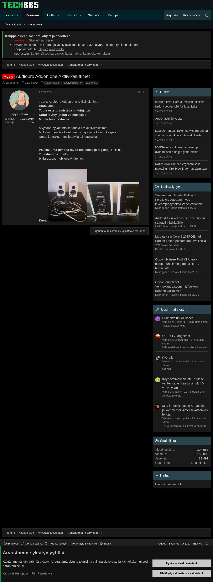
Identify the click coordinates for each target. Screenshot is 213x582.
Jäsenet (71, 15)
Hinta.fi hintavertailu (169, 484)
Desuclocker (199, 462)
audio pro (91, 82)
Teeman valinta (32, 543)
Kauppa (113, 15)
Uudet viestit (35, 24)
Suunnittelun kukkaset (177, 318)
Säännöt (94, 15)
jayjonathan (13, 82)
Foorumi (32, 15)
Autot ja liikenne (171, 395)
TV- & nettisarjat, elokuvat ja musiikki (184, 425)
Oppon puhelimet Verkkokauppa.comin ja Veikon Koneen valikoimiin (176, 286)
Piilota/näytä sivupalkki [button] (83, 543)
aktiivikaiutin (53, 82)
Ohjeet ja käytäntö (51, 49)
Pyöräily (167, 357)
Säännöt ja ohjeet (41, 40)
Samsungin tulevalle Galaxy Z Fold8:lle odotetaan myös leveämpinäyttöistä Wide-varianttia (179, 199)
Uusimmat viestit (173, 309)
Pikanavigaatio (13, 24)
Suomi (105, 543)
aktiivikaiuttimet (73, 82)
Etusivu (197, 543)
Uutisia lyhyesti (172, 187)
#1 (144, 92)
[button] (58, 15)
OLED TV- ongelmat (176, 336)
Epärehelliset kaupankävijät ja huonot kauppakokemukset (70, 53)
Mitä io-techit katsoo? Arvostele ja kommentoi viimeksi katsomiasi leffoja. (185, 410)
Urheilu (166, 368)
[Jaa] (138, 92)
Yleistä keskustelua (173, 325)
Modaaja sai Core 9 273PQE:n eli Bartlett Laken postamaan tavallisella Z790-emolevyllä (180, 241)
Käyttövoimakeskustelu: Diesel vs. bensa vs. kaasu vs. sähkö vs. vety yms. (183, 383)
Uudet (162, 543)
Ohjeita (186, 543)
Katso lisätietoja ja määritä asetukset (28, 573)
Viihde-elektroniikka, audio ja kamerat (184, 347)
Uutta (51, 15)
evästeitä (46, 561)
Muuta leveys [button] (59, 543)
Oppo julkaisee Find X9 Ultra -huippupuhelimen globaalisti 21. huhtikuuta (177, 264)
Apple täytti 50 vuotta (168, 118)
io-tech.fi (12, 15)
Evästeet (11, 543)
